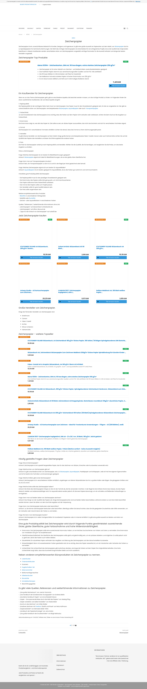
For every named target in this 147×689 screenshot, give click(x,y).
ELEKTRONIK (80, 28)
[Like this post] (71, 625)
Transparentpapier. (92, 108)
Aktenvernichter (27, 570)
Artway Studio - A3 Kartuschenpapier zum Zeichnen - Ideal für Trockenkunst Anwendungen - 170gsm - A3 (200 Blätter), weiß (76, 425)
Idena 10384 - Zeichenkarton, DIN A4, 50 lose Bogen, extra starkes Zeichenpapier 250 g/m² (76, 65)
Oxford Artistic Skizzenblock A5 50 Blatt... (71, 247)
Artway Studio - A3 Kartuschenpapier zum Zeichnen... (34, 291)
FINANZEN (89, 28)
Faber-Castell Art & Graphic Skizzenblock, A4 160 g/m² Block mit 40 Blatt (55, 364)
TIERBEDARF (47, 28)
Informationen (61, 661)
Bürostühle (25, 578)
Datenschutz (61, 669)
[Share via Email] (75, 625)
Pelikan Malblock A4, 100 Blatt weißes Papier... (110, 291)
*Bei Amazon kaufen (118, 86)
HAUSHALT (30, 28)
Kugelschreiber (47, 4)
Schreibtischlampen (28, 581)
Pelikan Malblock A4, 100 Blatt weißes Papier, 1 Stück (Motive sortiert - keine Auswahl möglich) (64, 449)
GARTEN (38, 28)
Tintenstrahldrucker (28, 562)
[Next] (41, 4)
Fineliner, (38, 606)
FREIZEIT (62, 28)
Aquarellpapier (73, 108)
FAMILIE (55, 28)
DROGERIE (21, 28)
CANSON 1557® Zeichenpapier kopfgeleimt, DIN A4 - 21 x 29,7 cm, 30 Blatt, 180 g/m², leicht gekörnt (65, 437)
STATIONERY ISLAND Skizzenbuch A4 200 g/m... (110, 247)
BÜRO (28, 34)
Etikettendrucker (27, 575)
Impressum (60, 665)
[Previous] (39, 4)
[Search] (127, 28)
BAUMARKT (71, 28)
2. (19, 112)
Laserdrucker (26, 559)
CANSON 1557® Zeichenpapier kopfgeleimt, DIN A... (69, 291)
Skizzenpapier (119, 46)
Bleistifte (22, 196)
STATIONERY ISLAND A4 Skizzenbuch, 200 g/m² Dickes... (34, 247)
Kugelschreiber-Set (28, 567)
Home (20, 34)
